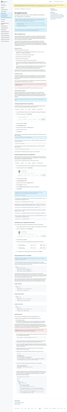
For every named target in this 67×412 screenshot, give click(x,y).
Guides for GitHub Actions (5, 41)
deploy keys (38, 93)
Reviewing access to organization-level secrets (57, 16)
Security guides (22, 8)
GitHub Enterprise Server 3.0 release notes (27, 21)
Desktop (29, 109)
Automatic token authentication (6, 17)
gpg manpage (36, 327)
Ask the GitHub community (19, 402)
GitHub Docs (5, 1)
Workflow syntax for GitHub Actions (26, 264)
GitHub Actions (3, 5)
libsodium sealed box (18, 38)
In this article (52, 12)
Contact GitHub (46, 408)
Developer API (54, 408)
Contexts (16, 264)
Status (32, 408)
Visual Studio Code (39, 109)
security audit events (18, 275)
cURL (26, 109)
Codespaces (33, 109)
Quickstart (2, 7)
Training (59, 408)
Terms (22, 408)
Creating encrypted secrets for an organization (57, 15)
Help (35, 408)
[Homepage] (39, 408)
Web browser (17, 109)
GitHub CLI (22, 109)
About (64, 408)
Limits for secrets (52, 19)
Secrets (41, 87)
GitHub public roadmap (35, 30)
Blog (61, 408)
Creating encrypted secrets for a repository (56, 14)
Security (29, 408)
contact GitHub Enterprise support (50, 6)
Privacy (25, 408)
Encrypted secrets (4, 16)
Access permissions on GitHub (27, 81)
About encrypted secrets (54, 13)
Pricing (50, 408)
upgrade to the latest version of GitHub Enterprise (29, 6)
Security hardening (4, 14)
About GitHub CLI (28, 137)
